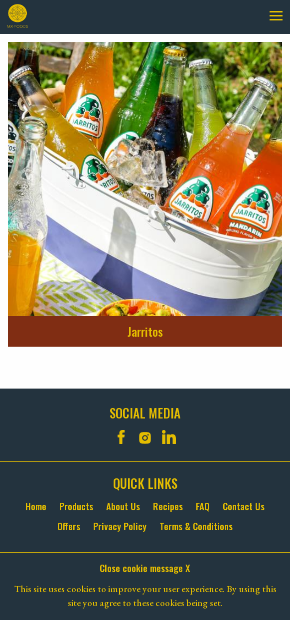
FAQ (203, 506)
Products (76, 506)
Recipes (168, 506)
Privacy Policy (119, 526)
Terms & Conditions (196, 526)
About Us (123, 506)
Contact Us (244, 506)
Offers (68, 526)
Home (35, 506)
